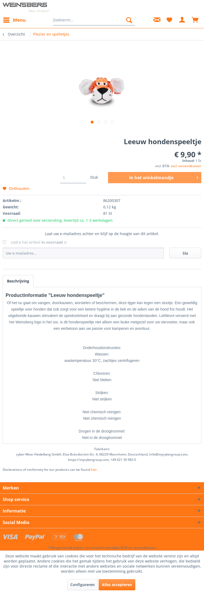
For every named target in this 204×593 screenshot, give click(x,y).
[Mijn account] (182, 20)
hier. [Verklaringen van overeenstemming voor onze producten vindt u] (86, 465)
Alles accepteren (116, 585)
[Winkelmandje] (195, 20)
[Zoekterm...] (93, 20)
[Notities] (169, 20)
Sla (185, 249)
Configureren (82, 585)
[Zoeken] (129, 20)
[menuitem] (13, 20)
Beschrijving (18, 277)
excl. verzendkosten (187, 165)
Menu (14, 19)
